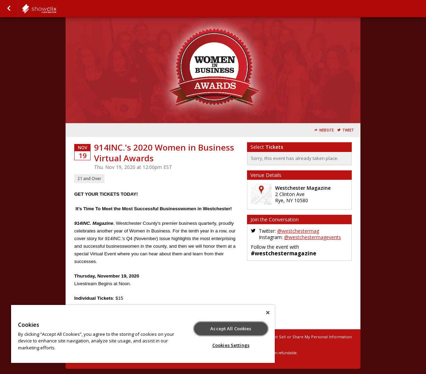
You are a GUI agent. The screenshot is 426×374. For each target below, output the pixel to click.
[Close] (268, 313)
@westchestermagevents (312, 237)
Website (326, 130)
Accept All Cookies (230, 328)
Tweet (348, 130)
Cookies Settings (230, 345)
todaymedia (56, 8)
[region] (143, 334)
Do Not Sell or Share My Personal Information (308, 336)
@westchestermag (298, 231)
